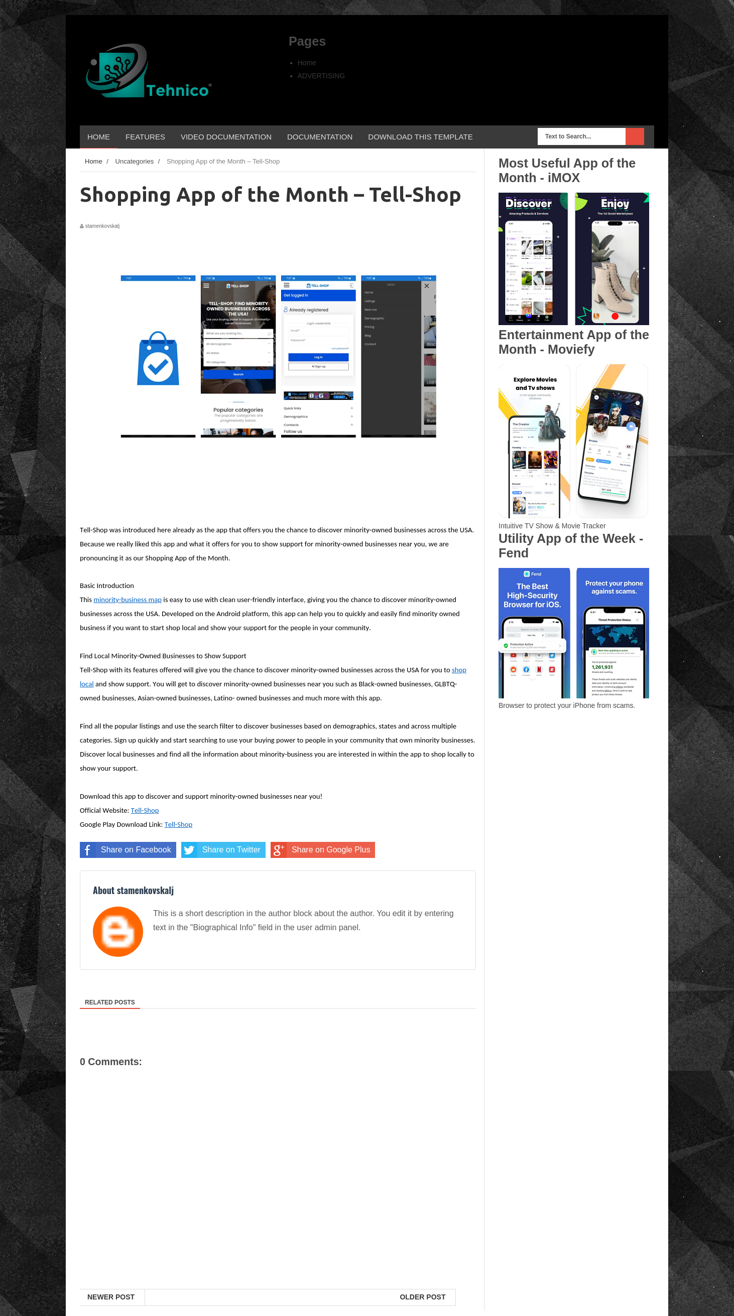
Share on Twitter (221, 850)
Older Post (422, 1297)
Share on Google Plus (321, 850)
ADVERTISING (321, 76)
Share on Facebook (125, 850)
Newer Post (111, 1297)
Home (307, 63)
